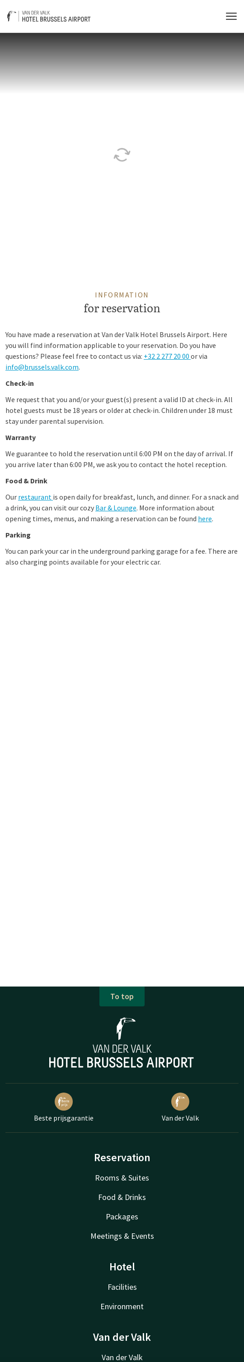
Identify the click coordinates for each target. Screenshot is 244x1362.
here (205, 518)
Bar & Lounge (115, 507)
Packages (122, 1216)
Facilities (122, 1287)
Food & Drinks (122, 1197)
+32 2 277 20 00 (167, 356)
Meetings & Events (122, 1236)
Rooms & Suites (122, 1177)
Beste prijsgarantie (64, 1107)
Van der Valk (180, 1107)
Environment (122, 1306)
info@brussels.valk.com (42, 366)
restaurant (35, 496)
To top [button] (122, 996)
